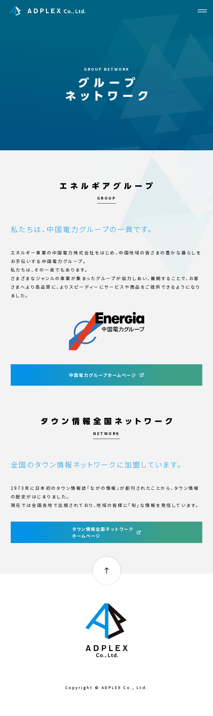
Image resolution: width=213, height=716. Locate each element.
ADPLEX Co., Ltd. (47, 10)
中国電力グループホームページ (106, 375)
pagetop (106, 570)
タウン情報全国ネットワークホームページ (106, 532)
